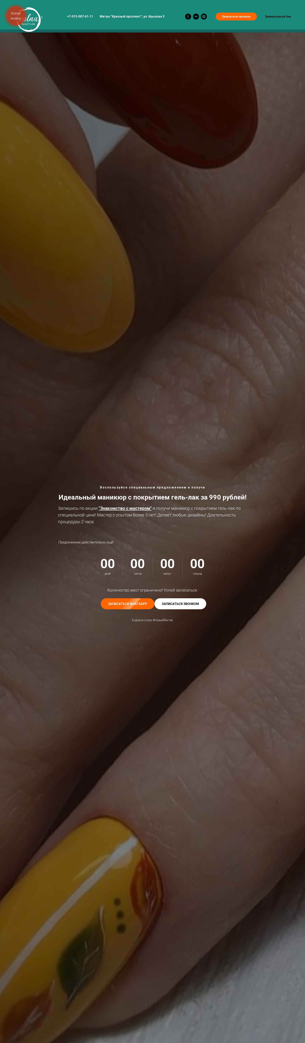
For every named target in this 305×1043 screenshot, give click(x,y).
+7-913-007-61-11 (80, 16)
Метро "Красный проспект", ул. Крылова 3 (132, 16)
